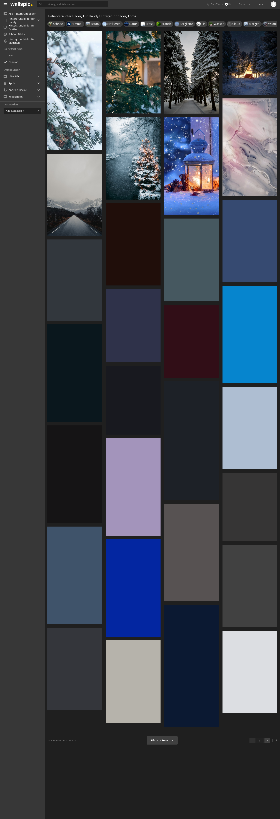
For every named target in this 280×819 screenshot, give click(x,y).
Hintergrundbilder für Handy (21, 20)
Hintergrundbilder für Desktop (19, 27)
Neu (11, 55)
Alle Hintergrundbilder (20, 13)
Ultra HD (11, 76)
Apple (10, 83)
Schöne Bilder (14, 34)
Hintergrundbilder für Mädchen (19, 41)
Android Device (15, 90)
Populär (13, 62)
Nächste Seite (162, 740)
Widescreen (13, 96)
